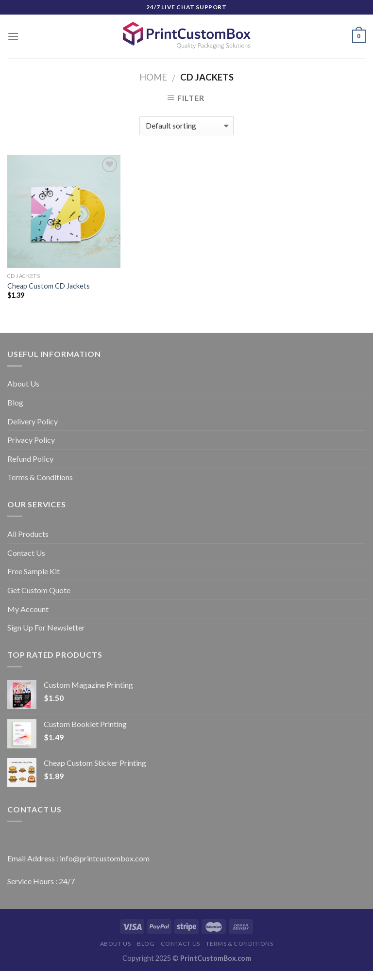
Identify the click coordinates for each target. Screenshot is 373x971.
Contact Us (26, 552)
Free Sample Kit (33, 571)
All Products (28, 533)
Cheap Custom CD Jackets (48, 286)
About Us (23, 383)
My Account (28, 609)
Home (153, 77)
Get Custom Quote (38, 590)
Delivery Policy (32, 421)
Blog (15, 402)
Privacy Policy (31, 439)
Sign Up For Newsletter (46, 627)
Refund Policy (30, 458)
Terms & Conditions (40, 477)
